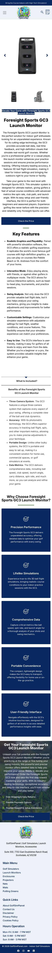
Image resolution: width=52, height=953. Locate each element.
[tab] (26, 372)
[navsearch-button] (43, 12)
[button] (5, 55)
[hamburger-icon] (5, 13)
